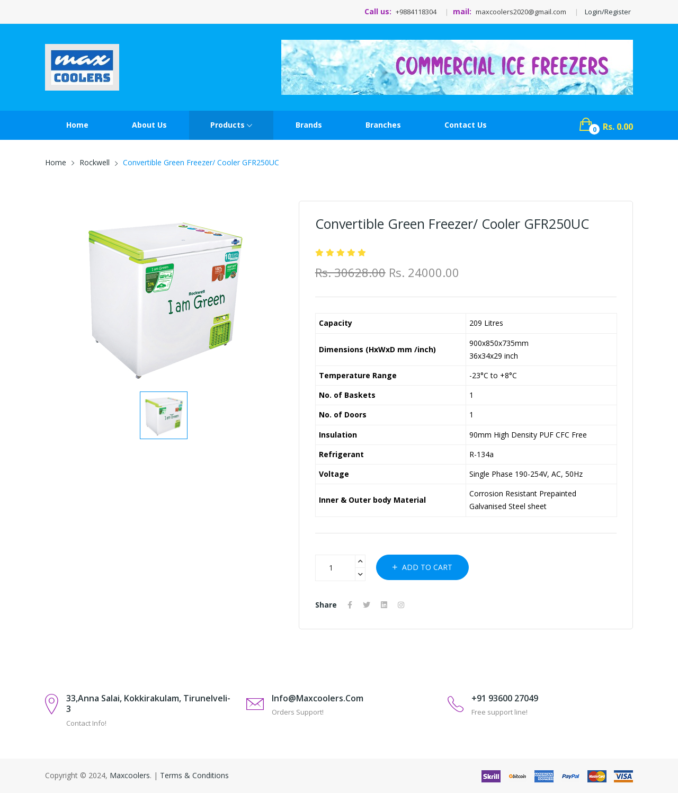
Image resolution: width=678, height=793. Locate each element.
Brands (309, 125)
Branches (383, 125)
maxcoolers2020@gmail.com (521, 11)
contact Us (465, 125)
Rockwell (94, 162)
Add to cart (422, 567)
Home (77, 125)
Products (231, 125)
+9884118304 (416, 11)
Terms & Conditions (194, 775)
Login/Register (608, 11)
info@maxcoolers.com (317, 698)
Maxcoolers (130, 775)
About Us (149, 125)
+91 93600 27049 (504, 698)
